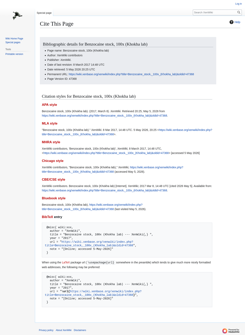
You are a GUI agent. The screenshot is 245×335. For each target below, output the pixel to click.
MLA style (50, 123)
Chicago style (52, 161)
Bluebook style (53, 198)
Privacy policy (46, 330)
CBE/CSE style (53, 179)
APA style (49, 105)
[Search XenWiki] (217, 12)
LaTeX (66, 262)
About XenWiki (63, 330)
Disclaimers (80, 330)
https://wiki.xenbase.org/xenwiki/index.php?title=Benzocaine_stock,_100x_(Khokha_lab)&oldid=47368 (131, 74)
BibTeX (47, 217)
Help (234, 22)
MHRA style (51, 142)
